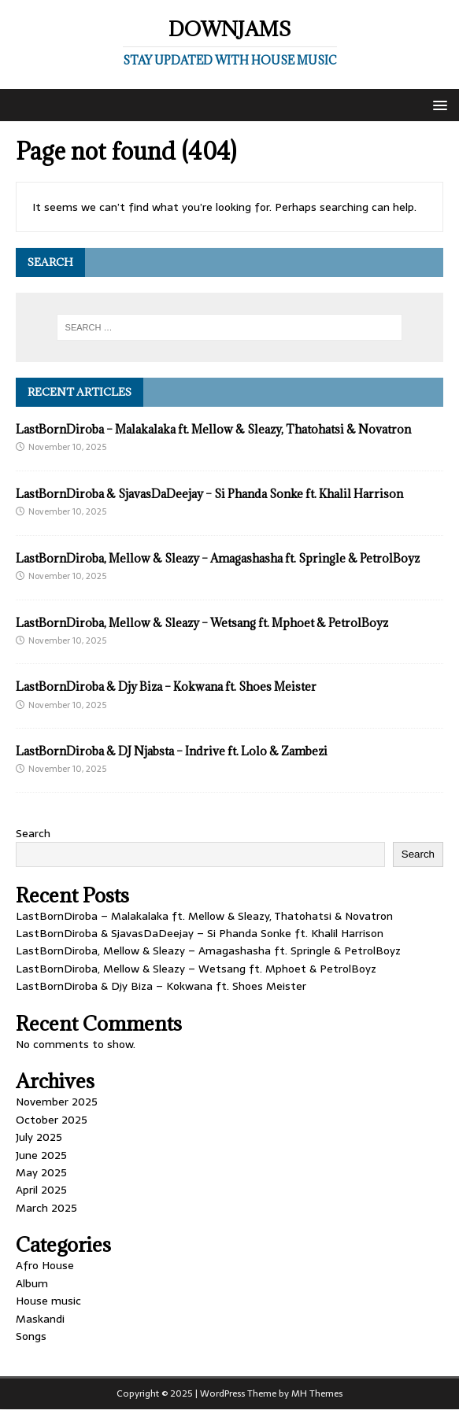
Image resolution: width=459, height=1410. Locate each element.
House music (48, 1300)
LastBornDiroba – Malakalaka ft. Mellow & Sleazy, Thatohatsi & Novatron (213, 429)
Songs (31, 1336)
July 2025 (39, 1137)
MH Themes (316, 1393)
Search (33, 833)
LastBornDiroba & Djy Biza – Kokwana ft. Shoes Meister (166, 686)
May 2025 (41, 1172)
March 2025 (46, 1207)
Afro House (45, 1265)
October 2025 (51, 1119)
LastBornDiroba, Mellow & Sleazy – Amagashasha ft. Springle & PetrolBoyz (218, 558)
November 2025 (57, 1101)
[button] (437, 104)
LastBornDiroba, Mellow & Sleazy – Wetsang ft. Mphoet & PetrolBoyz (202, 622)
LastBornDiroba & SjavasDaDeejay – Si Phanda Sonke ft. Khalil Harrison (209, 493)
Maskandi (40, 1318)
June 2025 (41, 1155)
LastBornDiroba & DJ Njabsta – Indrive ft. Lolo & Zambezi (172, 751)
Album (32, 1283)
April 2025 (41, 1189)
